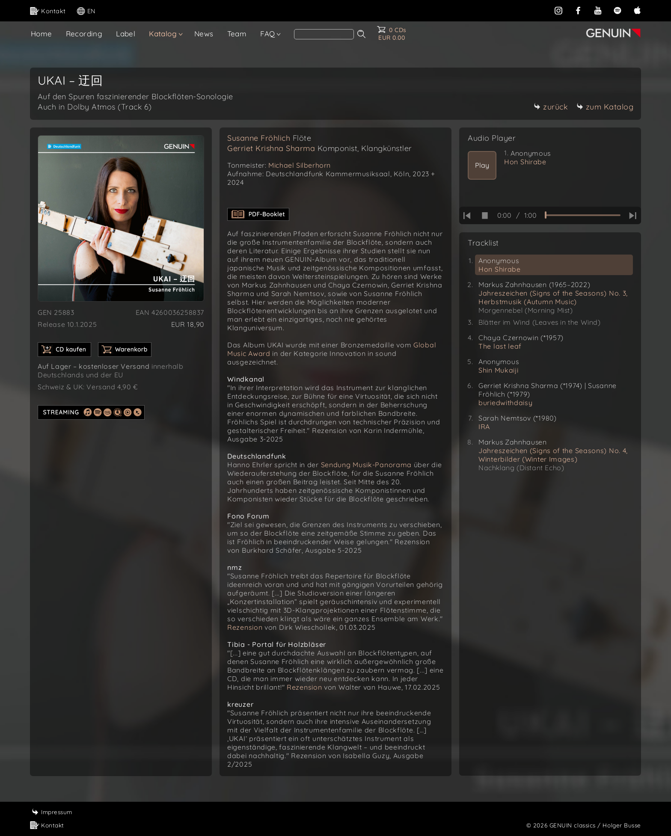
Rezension (244, 627)
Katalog (163, 33)
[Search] (324, 34)
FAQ (267, 33)
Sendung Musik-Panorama (366, 464)
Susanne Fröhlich (269, 138)
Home (41, 33)
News (204, 33)
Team (237, 33)
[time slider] (583, 215)
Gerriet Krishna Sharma (319, 148)
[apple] (637, 10)
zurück (551, 107)
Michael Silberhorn (299, 165)
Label (125, 33)
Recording (84, 33)
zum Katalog (605, 107)
